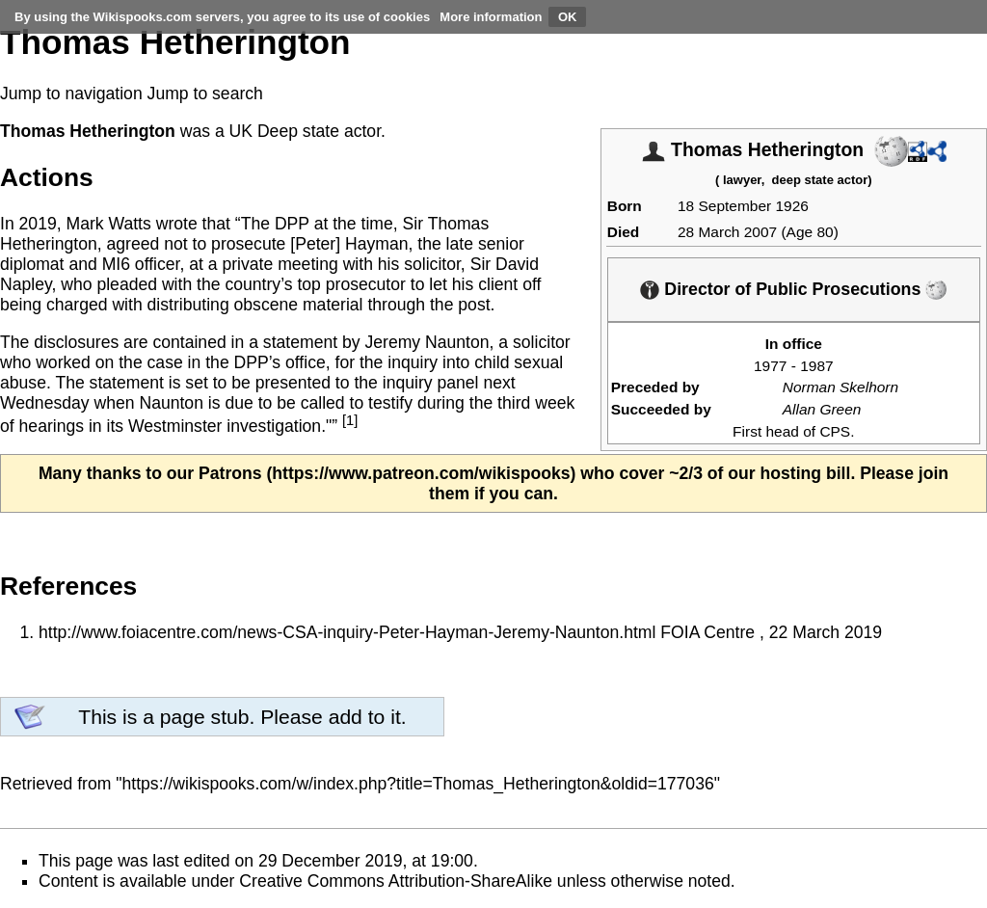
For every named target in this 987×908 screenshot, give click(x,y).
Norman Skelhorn (840, 387)
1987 (816, 366)
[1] (350, 420)
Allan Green (822, 409)
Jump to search (205, 93)
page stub (205, 717)
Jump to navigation (71, 93)
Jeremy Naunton (426, 342)
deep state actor (820, 180)
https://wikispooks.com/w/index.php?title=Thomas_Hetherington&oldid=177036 (418, 783)
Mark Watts (108, 223)
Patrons (230, 473)
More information (491, 17)
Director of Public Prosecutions (792, 289)
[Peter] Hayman (349, 244)
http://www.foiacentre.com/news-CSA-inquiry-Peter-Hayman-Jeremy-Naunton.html (347, 632)
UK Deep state (284, 131)
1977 (770, 366)
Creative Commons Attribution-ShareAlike (395, 881)
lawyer (742, 180)
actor (362, 131)
